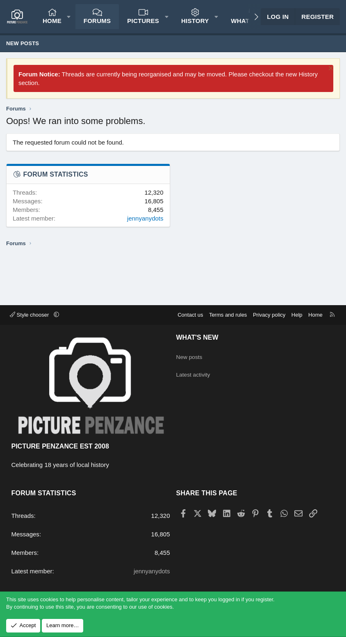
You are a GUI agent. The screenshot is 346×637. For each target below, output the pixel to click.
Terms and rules (228, 315)
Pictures (143, 20)
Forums (97, 20)
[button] (68, 16)
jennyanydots (145, 218)
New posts (22, 43)
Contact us (190, 315)
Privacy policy (269, 315)
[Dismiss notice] (329, 69)
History (195, 20)
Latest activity (195, 371)
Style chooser (30, 315)
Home (52, 20)
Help (297, 315)
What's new (197, 337)
